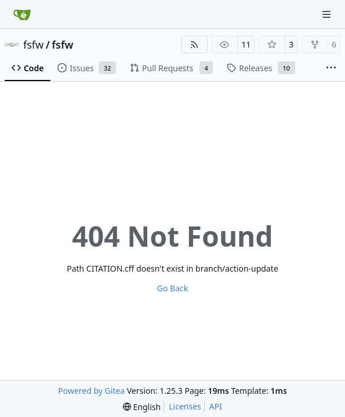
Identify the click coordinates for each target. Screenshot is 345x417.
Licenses (185, 406)
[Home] (22, 14)
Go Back (172, 288)
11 (245, 44)
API (215, 406)
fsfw (33, 44)
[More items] (331, 68)
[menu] (142, 406)
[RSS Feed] (194, 44)
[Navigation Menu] (327, 14)
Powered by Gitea (91, 390)
